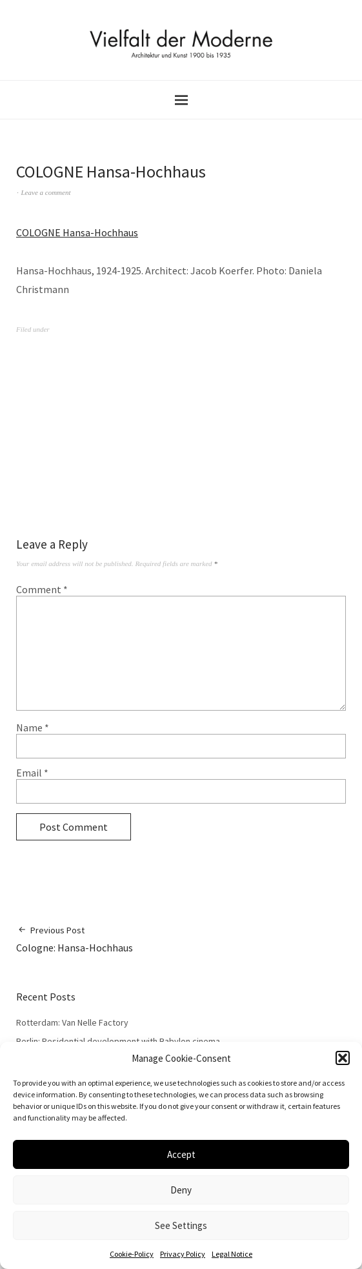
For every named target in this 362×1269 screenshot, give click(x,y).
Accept (181, 1154)
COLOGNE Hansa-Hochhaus (77, 232)
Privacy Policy (182, 1254)
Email (32, 772)
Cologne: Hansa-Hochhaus (74, 939)
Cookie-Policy (132, 1254)
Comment (42, 589)
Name (32, 727)
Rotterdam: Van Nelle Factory (72, 1022)
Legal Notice (232, 1254)
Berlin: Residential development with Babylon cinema (118, 1041)
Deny (181, 1190)
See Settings (181, 1225)
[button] (342, 1057)
